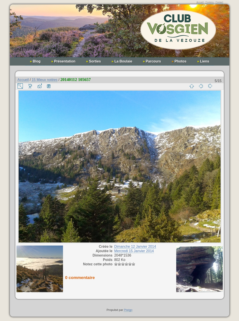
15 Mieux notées (44, 80)
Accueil (199, 2)
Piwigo (128, 310)
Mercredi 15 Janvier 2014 (134, 251)
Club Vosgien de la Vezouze (119, 33)
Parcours (152, 61)
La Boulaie (121, 61)
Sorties (93, 61)
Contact (219, 2)
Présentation (63, 61)
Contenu (209, 2)
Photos (179, 61)
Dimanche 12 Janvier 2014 (135, 246)
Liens (203, 61)
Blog (35, 61)
